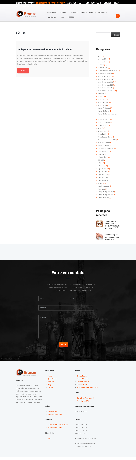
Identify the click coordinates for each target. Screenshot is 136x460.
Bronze (73, 13)
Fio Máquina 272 (103, 153)
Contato (63, 13)
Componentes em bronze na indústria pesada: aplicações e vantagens (112, 238)
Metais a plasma (103, 187)
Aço (99, 56)
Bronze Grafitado (103, 113)
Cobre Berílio (102, 133)
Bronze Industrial (103, 121)
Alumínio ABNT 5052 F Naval (108, 70)
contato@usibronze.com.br (50, 2)
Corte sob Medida (104, 144)
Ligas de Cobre (103, 172)
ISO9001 (72, 17)
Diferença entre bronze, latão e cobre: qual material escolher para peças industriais (111, 226)
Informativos (51, 13)
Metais (100, 184)
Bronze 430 (102, 101)
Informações (102, 158)
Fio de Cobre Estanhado (106, 150)
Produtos (51, 385)
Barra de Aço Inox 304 (105, 84)
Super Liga (101, 190)
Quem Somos (52, 382)
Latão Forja (102, 167)
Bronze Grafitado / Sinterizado (108, 116)
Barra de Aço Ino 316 (105, 79)
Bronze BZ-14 (102, 107)
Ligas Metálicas (103, 181)
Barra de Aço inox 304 (105, 82)
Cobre (91, 13)
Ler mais (23, 71)
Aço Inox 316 (102, 62)
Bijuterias (101, 96)
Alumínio (101, 13)
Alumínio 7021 (103, 67)
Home (50, 379)
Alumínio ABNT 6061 (105, 76)
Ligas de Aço (51, 17)
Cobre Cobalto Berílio (105, 138)
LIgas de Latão (103, 175)
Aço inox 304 (102, 59)
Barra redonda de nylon (106, 93)
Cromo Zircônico (103, 147)
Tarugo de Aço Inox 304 (106, 192)
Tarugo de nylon (103, 198)
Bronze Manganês (104, 124)
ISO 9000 (101, 161)
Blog (62, 17)
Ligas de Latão (103, 178)
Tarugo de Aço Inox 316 (106, 195)
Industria (101, 155)
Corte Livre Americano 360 (107, 141)
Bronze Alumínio (103, 104)
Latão (83, 13)
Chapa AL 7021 (103, 127)
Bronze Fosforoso (104, 110)
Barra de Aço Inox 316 (105, 87)
